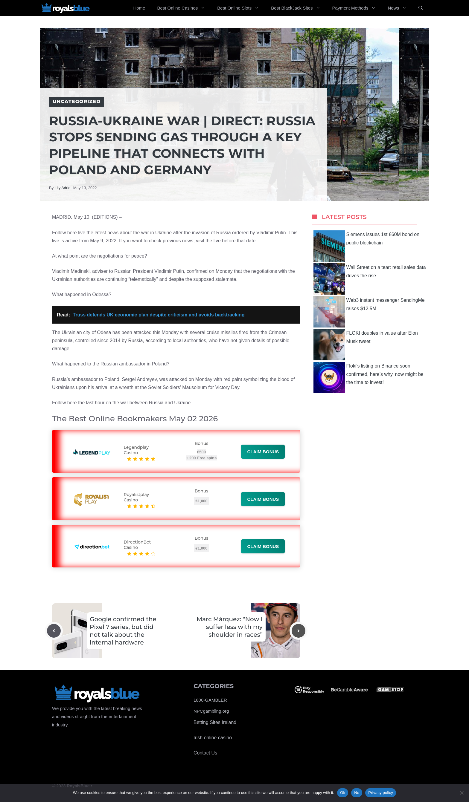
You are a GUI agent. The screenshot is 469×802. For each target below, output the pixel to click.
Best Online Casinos (184, 8)
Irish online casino (213, 737)
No (356, 792)
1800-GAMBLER (210, 699)
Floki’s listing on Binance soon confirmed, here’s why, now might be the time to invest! (368, 377)
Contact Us (205, 752)
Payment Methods (357, 8)
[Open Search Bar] (420, 8)
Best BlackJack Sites (298, 8)
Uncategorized (76, 101)
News (400, 8)
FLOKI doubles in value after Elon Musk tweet (365, 344)
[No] (462, 793)
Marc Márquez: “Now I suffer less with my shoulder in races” (230, 627)
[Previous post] (54, 631)
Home (139, 7)
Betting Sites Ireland (215, 722)
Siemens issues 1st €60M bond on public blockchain (366, 246)
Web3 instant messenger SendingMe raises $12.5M (369, 311)
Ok (342, 792)
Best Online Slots (241, 8)
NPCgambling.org (211, 711)
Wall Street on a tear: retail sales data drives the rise (369, 279)
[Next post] (298, 631)
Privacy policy (380, 792)
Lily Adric (62, 188)
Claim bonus (263, 451)
